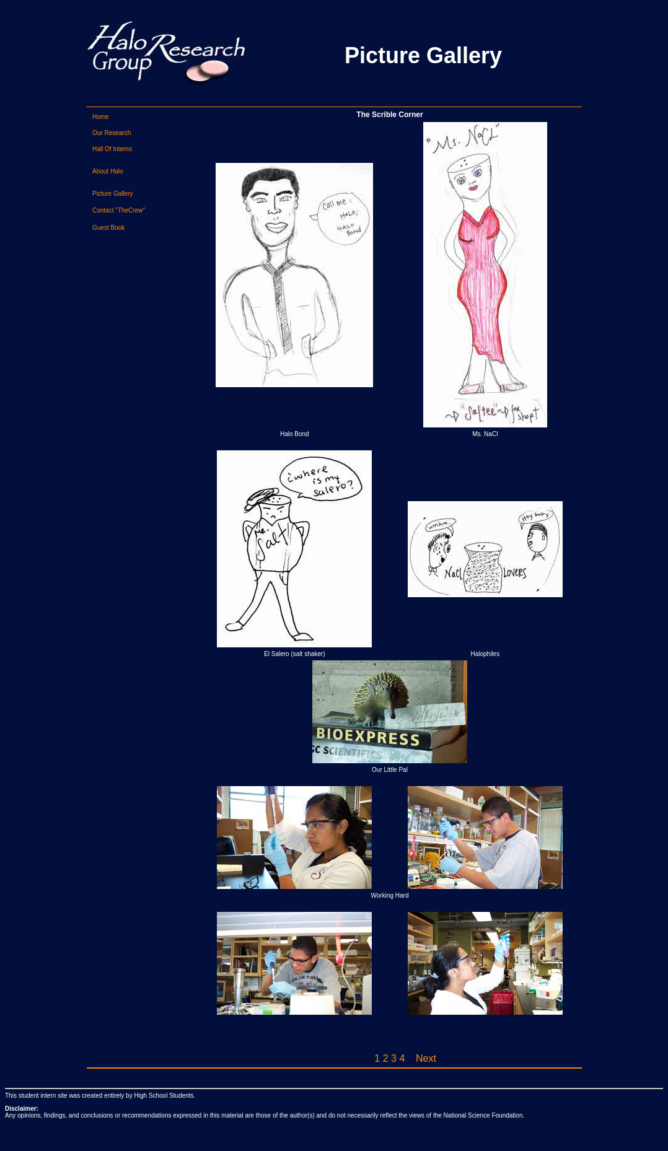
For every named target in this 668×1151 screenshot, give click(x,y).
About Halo (107, 171)
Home (100, 116)
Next (426, 1058)
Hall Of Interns (112, 149)
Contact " (118, 210)
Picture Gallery (112, 193)
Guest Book (108, 227)
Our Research (111, 132)
